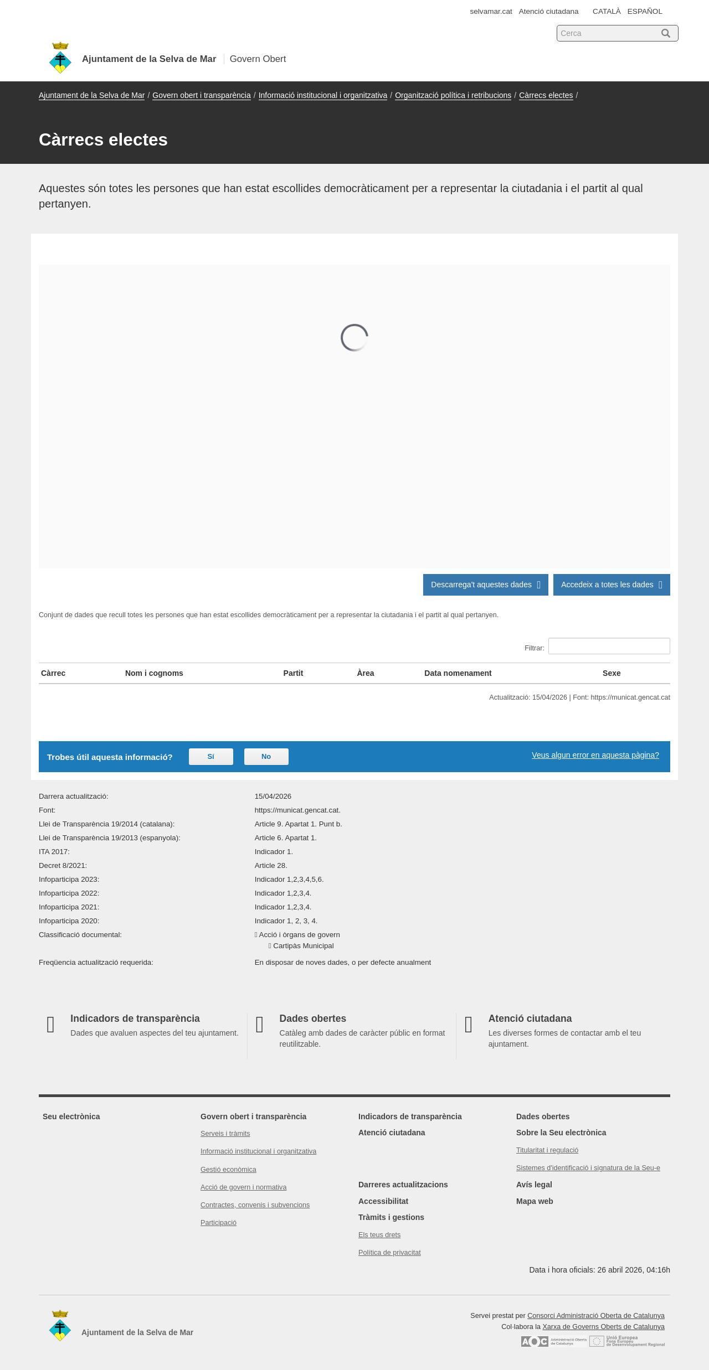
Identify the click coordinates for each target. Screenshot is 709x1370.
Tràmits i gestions (391, 1217)
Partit (294, 673)
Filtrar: (597, 646)
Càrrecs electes (546, 95)
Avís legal (534, 1184)
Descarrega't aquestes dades (486, 584)
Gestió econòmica (228, 1169)
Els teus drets (379, 1235)
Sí (210, 756)
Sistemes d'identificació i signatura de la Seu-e (588, 1168)
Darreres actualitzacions (403, 1184)
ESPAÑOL (645, 11)
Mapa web (534, 1201)
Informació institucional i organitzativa (323, 95)
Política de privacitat (389, 1253)
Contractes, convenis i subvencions (255, 1205)
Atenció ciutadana (549, 11)
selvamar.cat (491, 11)
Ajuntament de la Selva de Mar (92, 95)
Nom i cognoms (154, 673)
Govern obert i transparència (201, 95)
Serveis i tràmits (225, 1134)
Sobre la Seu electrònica (561, 1132)
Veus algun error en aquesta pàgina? (595, 755)
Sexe (612, 673)
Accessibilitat (383, 1201)
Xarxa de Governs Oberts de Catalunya (603, 1327)
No (266, 756)
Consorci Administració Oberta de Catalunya (596, 1316)
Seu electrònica (71, 1116)
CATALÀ (607, 11)
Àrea (365, 673)
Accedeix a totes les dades (611, 584)
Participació (219, 1223)
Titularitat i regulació (547, 1150)
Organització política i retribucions (453, 95)
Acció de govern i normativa (243, 1187)
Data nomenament (457, 673)
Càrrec (53, 673)
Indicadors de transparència (410, 1116)
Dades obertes (542, 1116)
